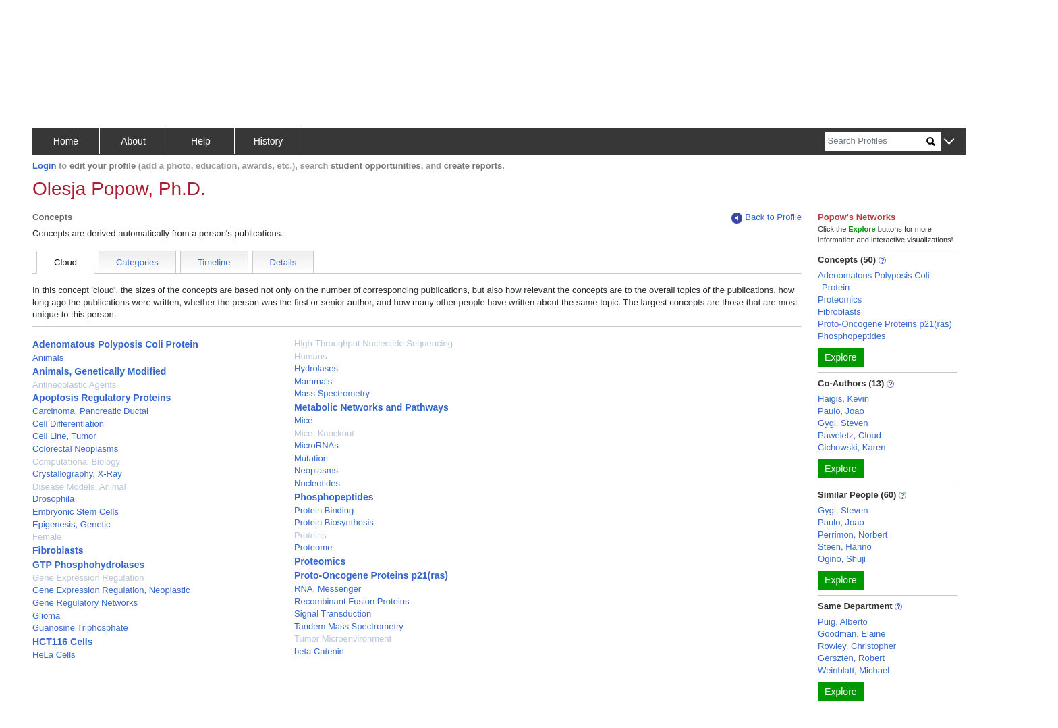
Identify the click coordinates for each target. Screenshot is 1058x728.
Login (44, 166)
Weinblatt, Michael (853, 670)
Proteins (310, 535)
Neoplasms (316, 470)
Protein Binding (324, 510)
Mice (303, 420)
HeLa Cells (54, 655)
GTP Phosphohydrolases (88, 564)
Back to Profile (766, 218)
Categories (137, 262)
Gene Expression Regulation (88, 578)
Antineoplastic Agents (74, 385)
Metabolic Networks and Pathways (371, 407)
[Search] (875, 141)
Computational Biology (76, 462)
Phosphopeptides (333, 497)
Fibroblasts (57, 550)
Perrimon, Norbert (852, 534)
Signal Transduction (332, 613)
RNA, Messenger (327, 588)
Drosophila (53, 499)
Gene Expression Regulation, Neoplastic (111, 590)
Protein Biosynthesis (334, 522)
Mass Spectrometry (332, 393)
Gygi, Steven (843, 423)
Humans (310, 356)
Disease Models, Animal (79, 487)
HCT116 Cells (62, 641)
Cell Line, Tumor (64, 436)
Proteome (313, 547)
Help (201, 141)
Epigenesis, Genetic (71, 524)
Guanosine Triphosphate (80, 628)
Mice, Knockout (324, 433)
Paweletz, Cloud (849, 435)
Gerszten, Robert (851, 658)
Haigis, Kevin (843, 399)
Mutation (311, 458)
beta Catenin (319, 651)
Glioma (46, 615)
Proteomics (319, 561)
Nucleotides (317, 483)
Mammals (313, 381)
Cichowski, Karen (851, 447)
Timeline (214, 262)
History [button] (268, 141)
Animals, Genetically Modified (99, 371)
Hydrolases (316, 368)
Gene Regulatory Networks (85, 603)
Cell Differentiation (68, 424)
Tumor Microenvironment (342, 638)
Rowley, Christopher (857, 646)
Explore (840, 357)
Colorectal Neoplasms (75, 449)
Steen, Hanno (845, 547)
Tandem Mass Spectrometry (348, 626)
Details (283, 262)
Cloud (65, 262)
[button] (949, 142)
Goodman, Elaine (851, 634)
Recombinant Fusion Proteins (352, 601)
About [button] (133, 141)
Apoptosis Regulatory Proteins (101, 397)
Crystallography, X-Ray (77, 474)
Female (46, 536)
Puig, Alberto (843, 622)
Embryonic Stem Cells (75, 511)
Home (65, 141)
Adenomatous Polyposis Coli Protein (115, 344)
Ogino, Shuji (842, 559)
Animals (47, 358)
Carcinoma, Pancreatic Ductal (90, 411)
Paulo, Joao (841, 411)
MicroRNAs (316, 445)
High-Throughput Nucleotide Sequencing (373, 343)
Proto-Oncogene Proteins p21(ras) (371, 575)
